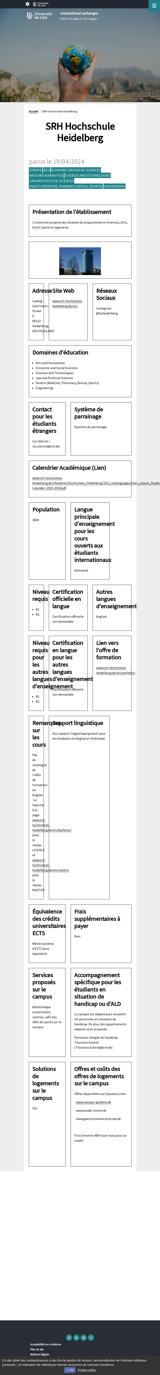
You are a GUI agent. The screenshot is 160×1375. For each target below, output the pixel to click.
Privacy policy (87, 1370)
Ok (69, 1370)
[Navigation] (154, 5)
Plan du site (37, 1349)
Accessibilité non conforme (45, 1344)
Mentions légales (39, 1354)
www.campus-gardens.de (93, 1102)
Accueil (33, 111)
